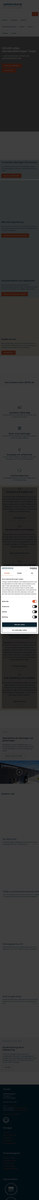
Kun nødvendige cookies (19, 630)
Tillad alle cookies (19, 624)
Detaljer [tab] (19, 573)
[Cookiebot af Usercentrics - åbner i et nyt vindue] (29, 568)
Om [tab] (32, 573)
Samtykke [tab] (7, 573)
